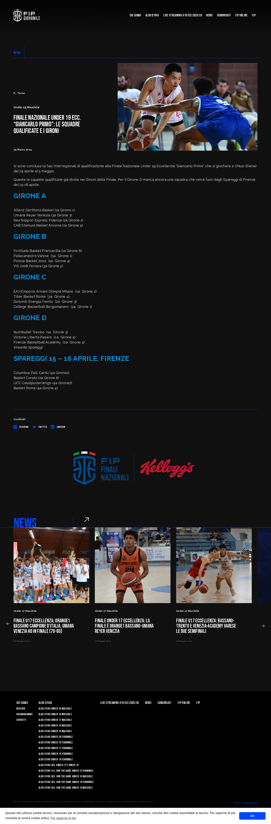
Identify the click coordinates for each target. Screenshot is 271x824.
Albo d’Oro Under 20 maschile (55, 708)
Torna (19, 93)
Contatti (21, 720)
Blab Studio (251, 802)
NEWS (17, 52)
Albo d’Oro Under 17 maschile (55, 720)
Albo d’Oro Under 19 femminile (56, 742)
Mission (20, 708)
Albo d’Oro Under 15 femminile (56, 754)
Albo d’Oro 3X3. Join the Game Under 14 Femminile (66, 782)
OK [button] (252, 815)
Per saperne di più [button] (63, 818)
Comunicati (224, 15)
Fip (254, 15)
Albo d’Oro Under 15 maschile (55, 725)
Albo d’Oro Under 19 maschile (55, 714)
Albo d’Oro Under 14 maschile (55, 731)
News (209, 15)
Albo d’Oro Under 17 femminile (56, 748)
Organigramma (24, 714)
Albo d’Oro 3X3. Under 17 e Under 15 (58, 765)
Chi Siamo (135, 15)
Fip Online (241, 15)
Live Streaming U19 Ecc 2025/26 (182, 15)
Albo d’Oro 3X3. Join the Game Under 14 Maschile (66, 788)
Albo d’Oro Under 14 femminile (56, 759)
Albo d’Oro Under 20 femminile (56, 737)
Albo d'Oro (152, 15)
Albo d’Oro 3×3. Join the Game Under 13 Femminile (66, 771)
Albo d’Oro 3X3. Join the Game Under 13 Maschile (66, 776)
